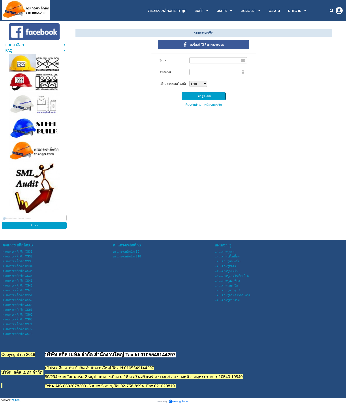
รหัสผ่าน (165, 72)
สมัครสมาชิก (213, 105)
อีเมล (163, 60)
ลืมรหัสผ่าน (193, 105)
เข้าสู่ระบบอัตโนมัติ (173, 83)
